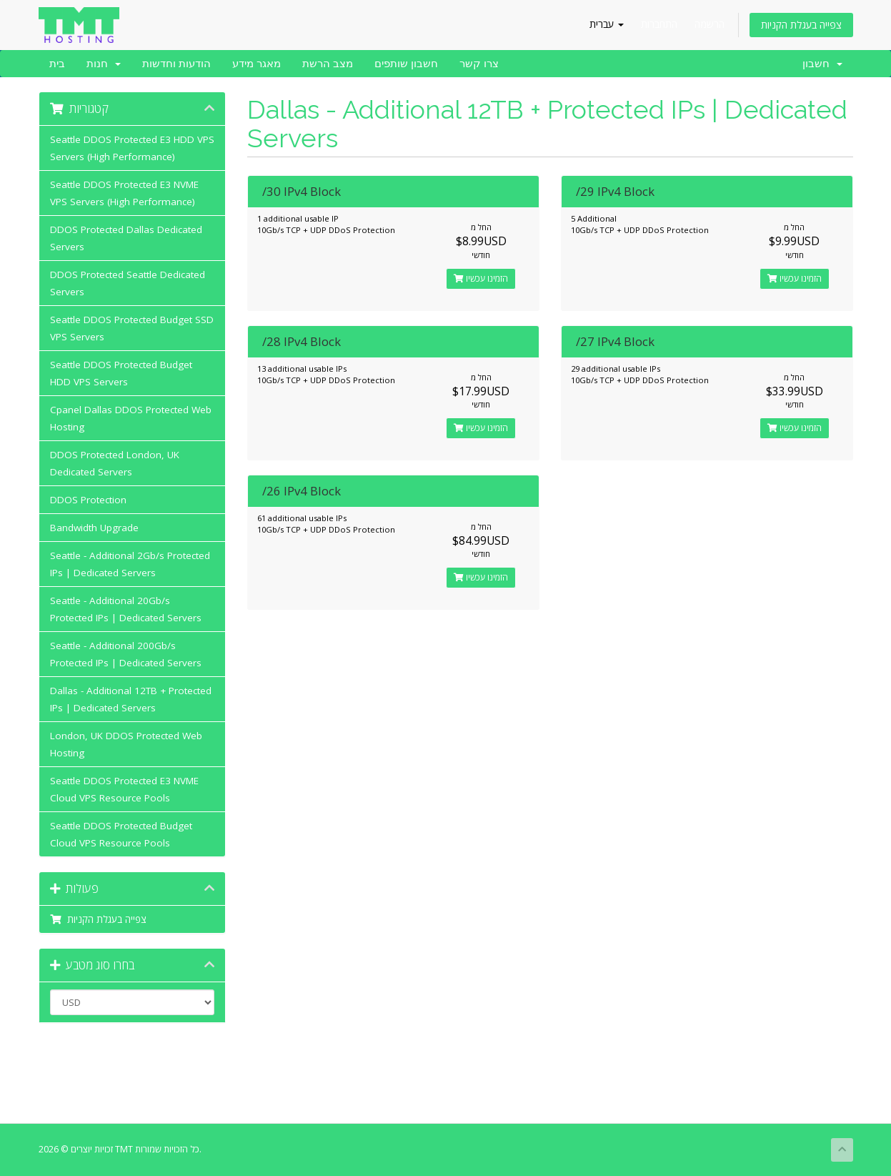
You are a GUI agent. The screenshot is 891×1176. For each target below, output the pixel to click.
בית (57, 63)
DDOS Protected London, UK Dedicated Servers (114, 463)
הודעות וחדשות (176, 63)
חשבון (822, 63)
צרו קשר (479, 63)
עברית (606, 24)
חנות (103, 63)
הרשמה (710, 24)
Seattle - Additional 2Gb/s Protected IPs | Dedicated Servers (130, 564)
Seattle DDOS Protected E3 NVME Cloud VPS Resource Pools (124, 789)
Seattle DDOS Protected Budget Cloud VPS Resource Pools (121, 834)
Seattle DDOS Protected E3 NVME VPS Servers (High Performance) (124, 193)
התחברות (659, 24)
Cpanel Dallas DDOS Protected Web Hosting (130, 418)
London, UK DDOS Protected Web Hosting (126, 744)
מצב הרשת (327, 63)
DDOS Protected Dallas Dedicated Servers (126, 238)
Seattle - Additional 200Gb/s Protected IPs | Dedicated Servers (125, 654)
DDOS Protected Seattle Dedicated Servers (127, 283)
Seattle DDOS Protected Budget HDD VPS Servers (121, 373)
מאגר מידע (256, 63)
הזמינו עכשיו (481, 278)
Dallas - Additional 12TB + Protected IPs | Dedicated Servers (130, 699)
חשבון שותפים (406, 63)
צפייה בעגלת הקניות (801, 24)
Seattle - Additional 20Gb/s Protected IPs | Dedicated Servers (125, 609)
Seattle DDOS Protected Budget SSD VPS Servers (132, 328)
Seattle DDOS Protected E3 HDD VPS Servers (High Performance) (132, 148)
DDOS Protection (88, 499)
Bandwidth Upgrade (94, 527)
